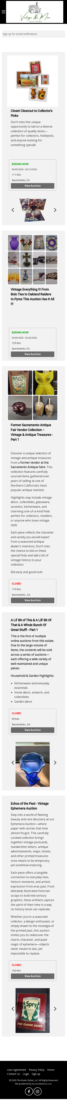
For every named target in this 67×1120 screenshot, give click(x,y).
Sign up (36, 1074)
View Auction (32, 186)
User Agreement (16, 1069)
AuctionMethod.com (42, 1083)
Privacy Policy (36, 1069)
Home (50, 1069)
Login (26, 1074)
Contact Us (13, 1074)
